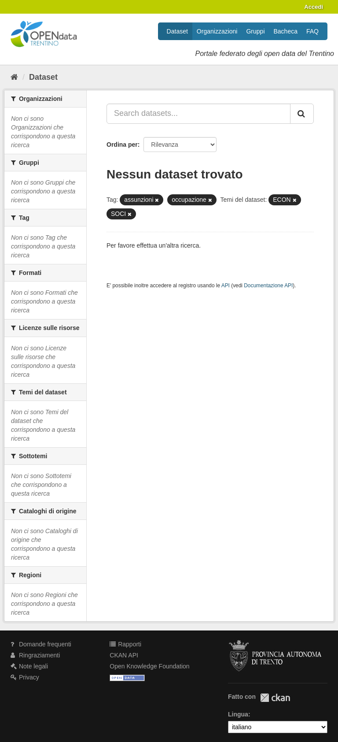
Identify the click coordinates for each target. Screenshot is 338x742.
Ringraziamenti (35, 655)
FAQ (312, 31)
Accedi (313, 7)
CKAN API (124, 655)
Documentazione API (268, 285)
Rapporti (125, 644)
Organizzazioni (217, 31)
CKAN (275, 697)
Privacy (25, 677)
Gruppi (255, 31)
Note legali (29, 666)
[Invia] (302, 114)
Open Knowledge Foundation (149, 666)
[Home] (14, 77)
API (225, 285)
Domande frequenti (41, 644)
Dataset (177, 31)
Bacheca (286, 31)
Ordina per (122, 144)
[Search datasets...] (198, 114)
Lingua (238, 714)
